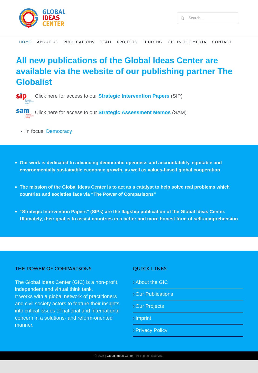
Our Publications (154, 294)
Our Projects (150, 306)
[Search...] (208, 18)
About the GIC (152, 282)
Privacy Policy (152, 330)
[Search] (182, 18)
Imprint (143, 318)
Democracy (59, 131)
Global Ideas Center (120, 355)
